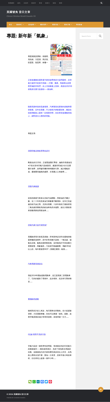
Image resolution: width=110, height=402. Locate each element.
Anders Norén (19, 398)
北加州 (26, 3)
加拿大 (47, 3)
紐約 (18, 3)
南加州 (33, 3)
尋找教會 (79, 25)
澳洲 (60, 3)
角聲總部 (11, 3)
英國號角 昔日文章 (19, 12)
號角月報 (67, 25)
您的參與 (31, 25)
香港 (40, 3)
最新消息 (55, 25)
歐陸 (54, 3)
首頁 (10, 25)
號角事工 (19, 25)
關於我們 (43, 25)
